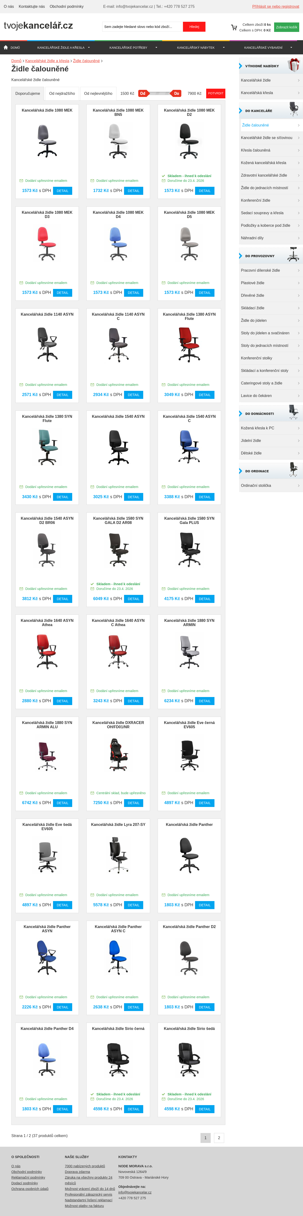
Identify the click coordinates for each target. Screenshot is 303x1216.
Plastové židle (252, 283)
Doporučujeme (27, 94)
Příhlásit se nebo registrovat (275, 6)
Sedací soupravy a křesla (262, 213)
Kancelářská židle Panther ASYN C (118, 929)
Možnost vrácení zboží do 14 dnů (90, 1189)
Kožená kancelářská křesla (263, 163)
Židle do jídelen (254, 320)
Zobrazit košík (286, 27)
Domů (15, 47)
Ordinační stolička (256, 486)
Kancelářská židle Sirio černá (118, 1029)
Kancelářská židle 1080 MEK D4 (118, 214)
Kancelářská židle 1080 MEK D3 (47, 214)
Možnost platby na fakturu (84, 1206)
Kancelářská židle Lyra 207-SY (118, 825)
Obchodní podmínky (67, 6)
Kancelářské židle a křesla (61, 47)
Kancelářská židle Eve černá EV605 (189, 725)
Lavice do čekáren (256, 396)
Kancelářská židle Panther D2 (189, 927)
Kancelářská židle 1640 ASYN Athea (47, 623)
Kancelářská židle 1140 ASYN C (118, 316)
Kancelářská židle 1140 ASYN (47, 314)
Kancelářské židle (256, 80)
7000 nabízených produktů (85, 1166)
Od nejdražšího (62, 94)
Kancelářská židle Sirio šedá (189, 1029)
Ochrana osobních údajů (30, 1189)
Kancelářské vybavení (263, 47)
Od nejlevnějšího (98, 94)
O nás (9, 6)
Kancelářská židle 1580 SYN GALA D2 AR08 (118, 520)
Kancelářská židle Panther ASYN (47, 929)
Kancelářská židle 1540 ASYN (118, 416)
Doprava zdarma (77, 1172)
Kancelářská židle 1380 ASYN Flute (189, 316)
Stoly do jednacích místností (264, 346)
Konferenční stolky (256, 358)
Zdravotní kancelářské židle (264, 175)
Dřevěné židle (252, 295)
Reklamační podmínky (28, 1177)
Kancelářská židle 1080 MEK (47, 110)
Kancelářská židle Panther (189, 825)
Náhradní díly (252, 238)
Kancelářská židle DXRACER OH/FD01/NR (118, 725)
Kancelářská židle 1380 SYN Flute (47, 418)
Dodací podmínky (24, 1183)
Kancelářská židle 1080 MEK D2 (189, 112)
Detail (62, 191)
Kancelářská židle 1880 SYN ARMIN (189, 623)
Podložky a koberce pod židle (265, 225)
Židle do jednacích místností (264, 188)
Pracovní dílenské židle (260, 270)
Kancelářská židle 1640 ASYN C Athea (118, 623)
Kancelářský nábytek (196, 47)
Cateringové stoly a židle (261, 383)
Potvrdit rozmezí (215, 93)
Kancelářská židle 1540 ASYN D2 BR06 (47, 520)
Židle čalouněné (255, 125)
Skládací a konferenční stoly (264, 371)
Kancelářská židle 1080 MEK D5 (189, 214)
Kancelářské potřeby (128, 47)
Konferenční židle (255, 200)
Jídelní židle (251, 441)
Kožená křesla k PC (257, 428)
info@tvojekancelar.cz (135, 1192)
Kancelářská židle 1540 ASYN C (189, 418)
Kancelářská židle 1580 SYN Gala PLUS (189, 520)
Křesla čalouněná (255, 150)
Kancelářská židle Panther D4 (47, 1029)
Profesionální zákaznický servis (88, 1194)
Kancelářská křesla (257, 93)
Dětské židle (251, 453)
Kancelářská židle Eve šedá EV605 (47, 827)
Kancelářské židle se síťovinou (266, 138)
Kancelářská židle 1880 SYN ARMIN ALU (47, 725)
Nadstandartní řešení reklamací (88, 1200)
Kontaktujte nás (32, 6)
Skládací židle (252, 308)
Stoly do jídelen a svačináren (265, 333)
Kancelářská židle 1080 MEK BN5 (118, 112)
